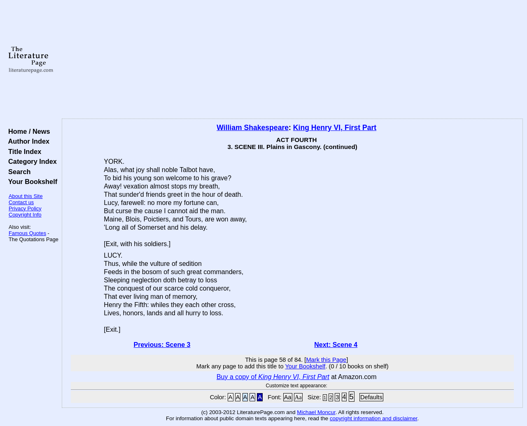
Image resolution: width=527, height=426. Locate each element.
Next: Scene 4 (335, 344)
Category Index (31, 161)
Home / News (27, 131)
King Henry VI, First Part (334, 127)
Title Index (23, 151)
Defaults (371, 397)
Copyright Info (25, 215)
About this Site (26, 196)
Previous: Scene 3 (162, 344)
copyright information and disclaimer (373, 418)
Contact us (21, 202)
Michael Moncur (316, 412)
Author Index (27, 141)
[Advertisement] (292, 59)
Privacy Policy (25, 208)
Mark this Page (326, 359)
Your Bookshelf (31, 181)
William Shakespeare (253, 127)
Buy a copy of (273, 376)
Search (17, 171)
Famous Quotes (27, 233)
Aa (287, 397)
